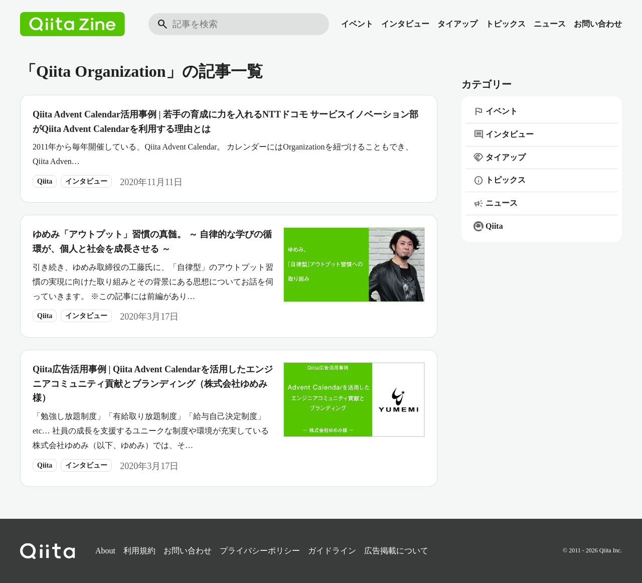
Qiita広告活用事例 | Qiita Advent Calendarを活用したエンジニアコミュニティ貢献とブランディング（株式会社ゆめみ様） (153, 383)
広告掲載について (396, 550)
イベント (357, 24)
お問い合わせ (598, 24)
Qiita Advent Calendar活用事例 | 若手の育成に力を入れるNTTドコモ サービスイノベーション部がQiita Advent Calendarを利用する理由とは (225, 121)
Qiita (44, 181)
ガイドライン (332, 550)
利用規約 (139, 550)
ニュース (550, 24)
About (105, 550)
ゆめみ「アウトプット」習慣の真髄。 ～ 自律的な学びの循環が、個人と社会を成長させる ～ (152, 241)
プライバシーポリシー (260, 550)
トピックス (506, 24)
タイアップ (457, 24)
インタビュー (405, 24)
